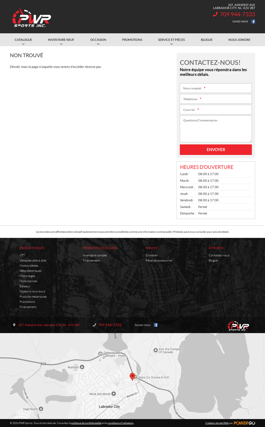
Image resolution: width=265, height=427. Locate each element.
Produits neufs (32, 248)
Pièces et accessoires (159, 260)
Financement (28, 307)
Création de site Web (217, 423)
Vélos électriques (30, 270)
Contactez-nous (219, 255)
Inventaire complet (95, 255)
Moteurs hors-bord (32, 291)
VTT (22, 255)
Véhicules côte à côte (33, 260)
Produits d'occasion (100, 248)
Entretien (152, 255)
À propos (216, 248)
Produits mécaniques (33, 296)
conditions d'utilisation (121, 423)
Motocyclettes (29, 265)
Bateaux (25, 286)
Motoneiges (27, 276)
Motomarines (28, 281)
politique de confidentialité (86, 423)
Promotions (27, 301)
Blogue (213, 260)
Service (152, 248)
